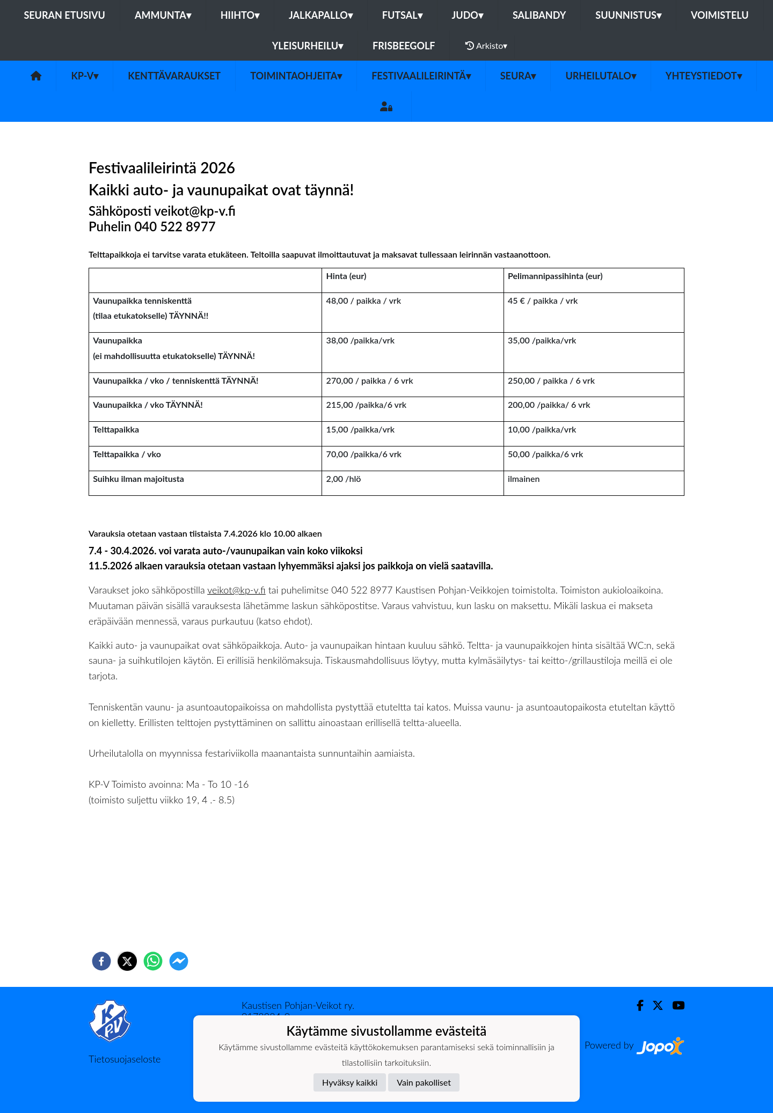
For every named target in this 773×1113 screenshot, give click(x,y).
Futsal (402, 15)
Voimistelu (720, 15)
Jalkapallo (321, 15)
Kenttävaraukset (174, 76)
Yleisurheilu (307, 46)
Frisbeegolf (404, 46)
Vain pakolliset (424, 1082)
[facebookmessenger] (178, 961)
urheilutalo (600, 76)
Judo (467, 15)
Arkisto (486, 45)
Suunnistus (628, 15)
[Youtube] (673, 1005)
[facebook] (101, 961)
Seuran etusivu (64, 15)
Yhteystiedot (704, 76)
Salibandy (539, 15)
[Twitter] (653, 1005)
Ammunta (163, 15)
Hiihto (240, 15)
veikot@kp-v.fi (236, 590)
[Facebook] (636, 1005)
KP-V (84, 76)
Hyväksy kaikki (349, 1082)
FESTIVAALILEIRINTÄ (421, 76)
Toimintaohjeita (296, 76)
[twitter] (127, 961)
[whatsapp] (153, 961)
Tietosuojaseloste (125, 1059)
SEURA (518, 76)
